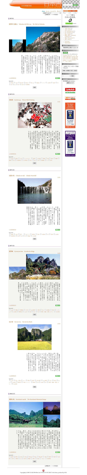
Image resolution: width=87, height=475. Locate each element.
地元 (39, 234)
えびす (25, 311)
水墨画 (43, 234)
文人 (34, 311)
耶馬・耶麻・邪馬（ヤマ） (47, 311)
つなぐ (43, 458)
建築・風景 (67, 35)
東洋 (17, 158)
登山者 (40, 456)
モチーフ (27, 234)
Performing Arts (70, 31)
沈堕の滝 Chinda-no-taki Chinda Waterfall (22, 175)
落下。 (21, 234)
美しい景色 (18, 380)
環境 (50, 456)
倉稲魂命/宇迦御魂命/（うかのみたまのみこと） (70, 60)
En (59, 25)
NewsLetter (67, 41)
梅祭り (69, 58)
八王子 (27, 310)
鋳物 (68, 56)
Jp (58, 25)
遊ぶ (66, 33)
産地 (12, 456)
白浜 (66, 61)
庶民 (34, 158)
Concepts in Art (70, 32)
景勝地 (21, 310)
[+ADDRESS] (12, 78)
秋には (32, 82)
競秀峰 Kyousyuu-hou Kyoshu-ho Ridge (21, 251)
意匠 (66, 37)
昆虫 (52, 158)
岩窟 (33, 380)
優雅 (56, 158)
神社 (34, 458)
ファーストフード (67, 59)
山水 (17, 82)
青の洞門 (39, 380)
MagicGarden (67, 42)
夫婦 (54, 456)
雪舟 (52, 234)
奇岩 (53, 310)
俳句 (51, 160)
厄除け (64, 56)
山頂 (22, 84)
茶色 (69, 55)
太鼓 (25, 458)
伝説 (38, 458)
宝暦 (39, 310)
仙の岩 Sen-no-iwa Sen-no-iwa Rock (20, 322)
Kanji (69, 39)
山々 (24, 380)
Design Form (70, 37)
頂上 (43, 310)
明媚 (29, 236)
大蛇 (45, 456)
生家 (77, 56)
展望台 (33, 234)
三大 (21, 158)
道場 (67, 58)
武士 (31, 160)
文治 (12, 158)
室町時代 (13, 236)
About (43, 11)
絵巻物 (48, 310)
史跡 (54, 82)
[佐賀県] (49, 458)
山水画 (49, 82)
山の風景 (33, 310)
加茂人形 (75, 58)
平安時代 (19, 160)
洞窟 (17, 458)
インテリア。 (27, 158)
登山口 (27, 82)
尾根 (17, 310)
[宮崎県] (28, 84)
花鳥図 (42, 160)
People (69, 28)
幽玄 (12, 82)
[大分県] (34, 236)
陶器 (29, 458)
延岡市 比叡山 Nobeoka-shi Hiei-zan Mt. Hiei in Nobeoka (27, 24)
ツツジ (43, 82)
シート (74, 55)
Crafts (69, 29)
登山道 (21, 82)
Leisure (69, 33)
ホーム (47, 11)
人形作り (70, 61)
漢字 (66, 39)
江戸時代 (25, 160)
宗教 (29, 380)
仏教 (42, 382)
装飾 (10, 160)
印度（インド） (27, 382)
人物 (66, 28)
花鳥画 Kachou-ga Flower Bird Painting (21, 100)
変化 (17, 456)
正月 (71, 55)
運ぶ (35, 456)
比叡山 (38, 82)
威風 (12, 234)
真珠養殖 (65, 55)
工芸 (66, 29)
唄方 (70, 56)
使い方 (59, 11)
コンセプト (53, 11)
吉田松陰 (73, 56)
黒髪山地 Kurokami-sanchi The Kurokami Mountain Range (27, 399)
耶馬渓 (20, 311)
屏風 (44, 158)
